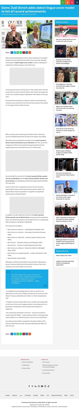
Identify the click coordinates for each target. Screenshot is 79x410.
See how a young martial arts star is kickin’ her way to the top (66, 40)
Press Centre (46, 373)
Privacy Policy (26, 368)
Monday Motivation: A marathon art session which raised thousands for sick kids (65, 197)
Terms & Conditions (27, 362)
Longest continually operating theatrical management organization (65, 263)
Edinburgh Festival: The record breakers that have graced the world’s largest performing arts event (65, 242)
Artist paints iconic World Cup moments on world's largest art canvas (65, 130)
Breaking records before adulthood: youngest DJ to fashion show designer (64, 61)
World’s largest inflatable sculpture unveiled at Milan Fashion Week (64, 152)
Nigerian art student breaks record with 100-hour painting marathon (65, 108)
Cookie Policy (26, 365)
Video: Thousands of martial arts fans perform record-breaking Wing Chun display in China (65, 219)
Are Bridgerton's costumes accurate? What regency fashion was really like (65, 86)
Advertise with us (49, 370)
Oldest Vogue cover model (63, 255)
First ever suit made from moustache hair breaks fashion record (65, 175)
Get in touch (46, 362)
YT (27, 120)
